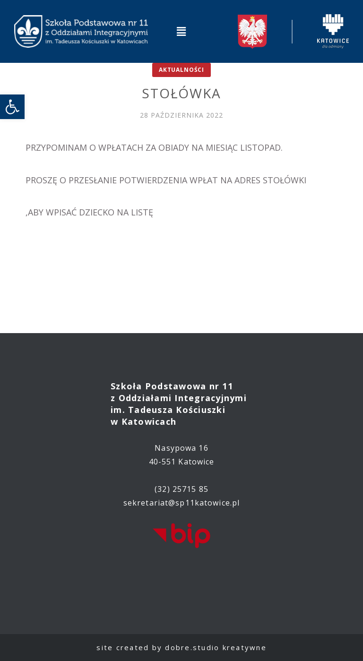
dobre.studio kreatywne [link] (216, 647)
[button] (181, 31)
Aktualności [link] (181, 70)
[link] (12, 106)
